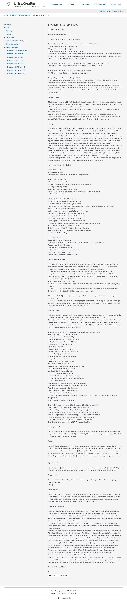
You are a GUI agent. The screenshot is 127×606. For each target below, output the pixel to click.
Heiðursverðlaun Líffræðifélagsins (17, 41)
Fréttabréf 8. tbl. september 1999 (18, 50)
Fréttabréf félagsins (12, 47)
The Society (87, 4)
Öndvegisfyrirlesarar (12, 44)
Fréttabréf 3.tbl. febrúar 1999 (16, 67)
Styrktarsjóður (10, 31)
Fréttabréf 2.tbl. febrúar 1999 (16, 70)
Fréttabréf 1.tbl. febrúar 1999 (16, 73)
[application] (66, 4)
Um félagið (8, 25)
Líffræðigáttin (24, 3)
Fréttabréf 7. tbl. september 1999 (18, 54)
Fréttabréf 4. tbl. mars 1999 (16, 64)
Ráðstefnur (75, 4)
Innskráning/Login (105, 11)
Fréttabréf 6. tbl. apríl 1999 (16, 57)
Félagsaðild (9, 34)
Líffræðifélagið (60, 4)
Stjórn (8, 28)
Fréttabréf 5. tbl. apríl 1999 (16, 60)
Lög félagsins (10, 37)
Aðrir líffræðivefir (101, 4)
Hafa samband (115, 4)
